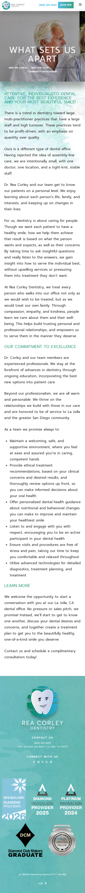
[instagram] (46, 762)
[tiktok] (51, 762)
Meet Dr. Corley (18, 67)
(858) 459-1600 (48, 5)
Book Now (66, 5)
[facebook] (34, 762)
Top (42, 884)
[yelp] (42, 762)
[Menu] (80, 5)
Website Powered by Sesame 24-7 (37, 874)
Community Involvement (43, 71)
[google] (38, 762)
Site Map (62, 874)
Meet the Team (39, 67)
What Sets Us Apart (64, 67)
